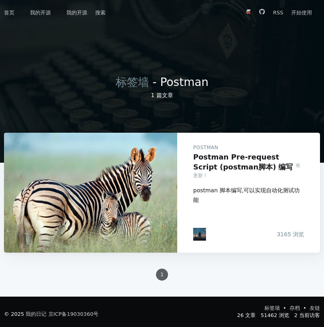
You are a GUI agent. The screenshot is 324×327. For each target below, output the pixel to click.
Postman (205, 147)
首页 (9, 13)
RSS (278, 13)
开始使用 (301, 13)
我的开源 (36, 13)
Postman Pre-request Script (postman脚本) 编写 (90, 193)
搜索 (100, 13)
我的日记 (36, 314)
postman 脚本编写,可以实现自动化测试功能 (246, 195)
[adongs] (199, 234)
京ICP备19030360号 (73, 314)
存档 (296, 308)
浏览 (290, 234)
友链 (315, 308)
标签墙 (132, 82)
